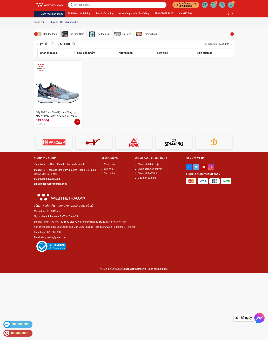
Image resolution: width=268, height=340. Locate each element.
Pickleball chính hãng (79, 13)
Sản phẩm (109, 173)
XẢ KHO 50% (186, 13)
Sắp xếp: (211, 44)
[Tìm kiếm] (71, 5)
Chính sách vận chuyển (150, 169)
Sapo (165, 269)
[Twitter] (196, 167)
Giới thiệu (109, 169)
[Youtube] (204, 167)
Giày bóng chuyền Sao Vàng (134, 13)
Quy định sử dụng (147, 177)
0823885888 (185, 6)
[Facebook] (189, 167)
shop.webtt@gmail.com (54, 183)
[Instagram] (211, 167)
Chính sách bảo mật (148, 164)
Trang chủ (109, 164)
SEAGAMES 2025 (164, 13)
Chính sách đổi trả (147, 173)
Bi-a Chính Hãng (104, 13)
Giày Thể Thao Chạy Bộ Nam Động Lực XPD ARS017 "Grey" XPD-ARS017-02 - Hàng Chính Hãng (56, 114)
